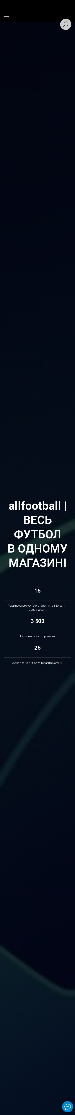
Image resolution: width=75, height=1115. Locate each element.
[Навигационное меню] (6, 17)
